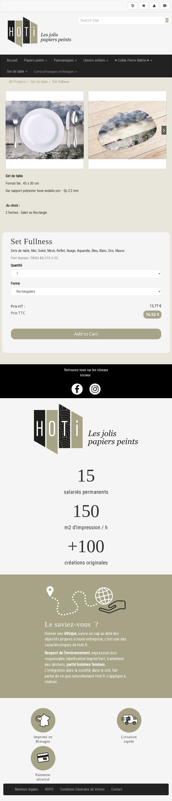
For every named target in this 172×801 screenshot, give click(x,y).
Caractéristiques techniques (55, 71)
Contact (116, 789)
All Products (17, 82)
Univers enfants (96, 60)
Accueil (12, 60)
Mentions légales (26, 789)
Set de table (17, 71)
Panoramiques (65, 60)
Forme (15, 283)
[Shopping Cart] (143, 6)
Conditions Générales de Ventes (82, 789)
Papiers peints (35, 60)
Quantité (16, 265)
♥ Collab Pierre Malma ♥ (133, 60)
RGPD (49, 789)
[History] (133, 6)
